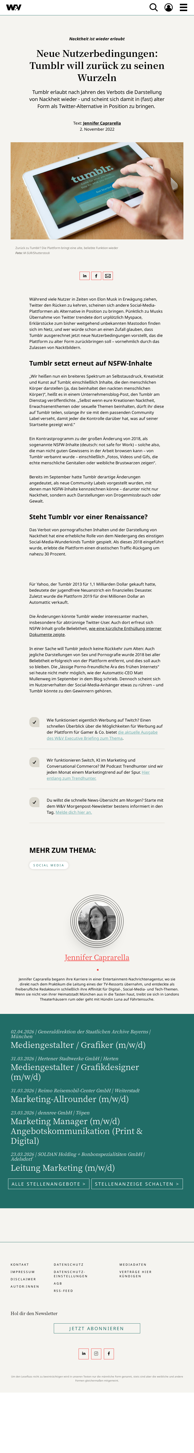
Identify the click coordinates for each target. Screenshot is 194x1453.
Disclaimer (23, 1279)
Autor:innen (25, 1286)
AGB (58, 1283)
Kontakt (20, 1264)
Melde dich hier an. (74, 812)
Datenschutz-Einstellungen (71, 1274)
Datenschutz (69, 1264)
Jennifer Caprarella (102, 123)
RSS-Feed (64, 1291)
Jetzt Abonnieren (96, 1328)
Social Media (48, 865)
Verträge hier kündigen (135, 1274)
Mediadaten (133, 1264)
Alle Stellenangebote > (49, 1184)
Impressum (23, 1272)
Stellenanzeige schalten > (137, 1184)
